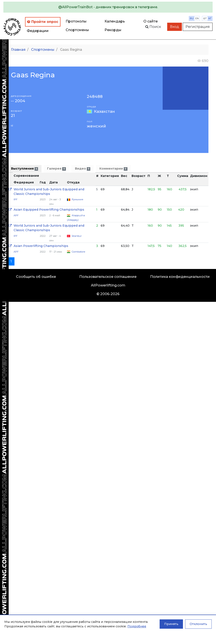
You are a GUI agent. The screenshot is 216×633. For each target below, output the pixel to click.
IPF (15, 199)
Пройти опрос (42, 22)
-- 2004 (18, 101)
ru (192, 18)
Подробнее (136, 626)
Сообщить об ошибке (36, 277)
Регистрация (198, 27)
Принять (171, 624)
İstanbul (76, 235)
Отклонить (198, 624)
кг (209, 18)
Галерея (56, 169)
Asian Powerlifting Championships (41, 246)
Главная (18, 50)
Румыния (77, 199)
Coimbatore (78, 251)
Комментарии (113, 169)
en (197, 18)
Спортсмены (77, 30)
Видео (82, 169)
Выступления (24, 169)
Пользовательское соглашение (108, 277)
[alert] (108, 7)
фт (205, 18)
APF (16, 215)
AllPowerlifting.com (108, 285)
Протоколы (76, 21)
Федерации (38, 31)
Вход (174, 27)
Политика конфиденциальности (180, 277)
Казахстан (104, 111)
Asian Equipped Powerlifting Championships (49, 210)
